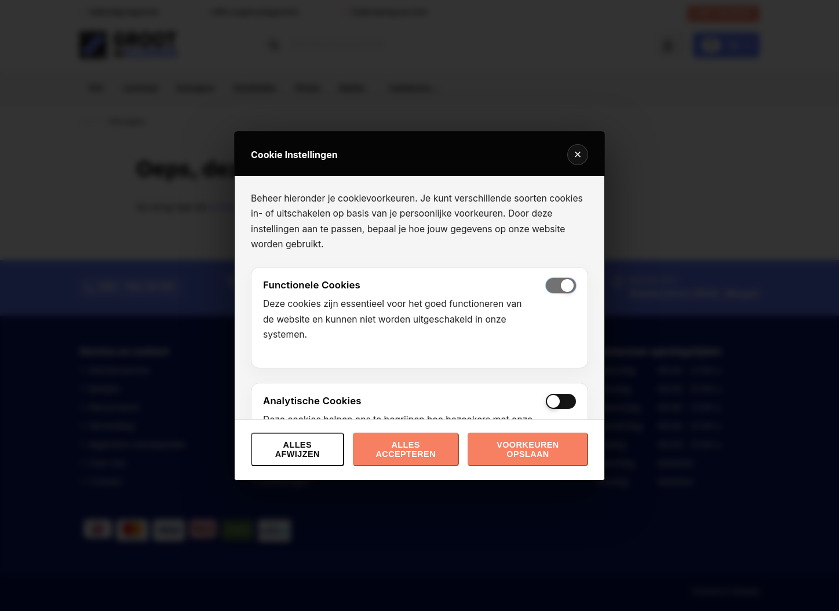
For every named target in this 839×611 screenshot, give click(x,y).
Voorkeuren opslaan (528, 449)
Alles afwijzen (297, 449)
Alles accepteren (405, 449)
